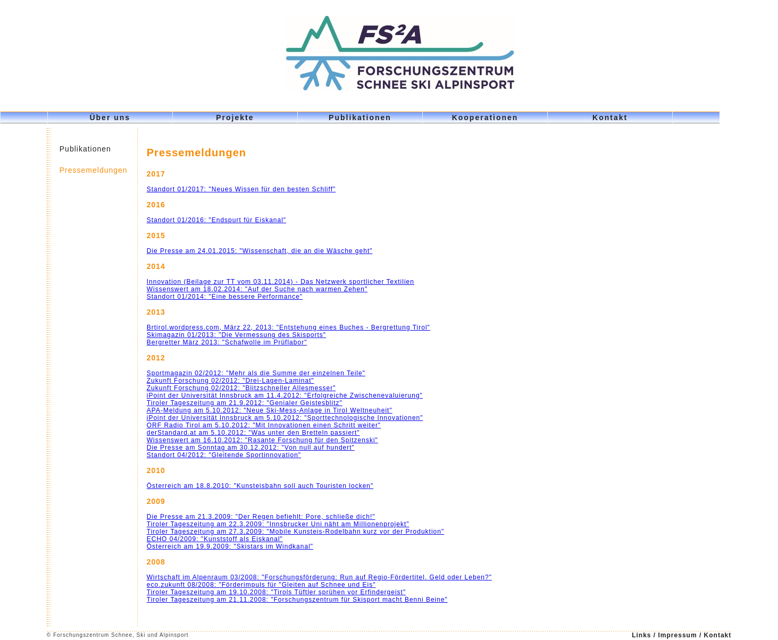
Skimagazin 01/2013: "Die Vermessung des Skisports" (236, 335)
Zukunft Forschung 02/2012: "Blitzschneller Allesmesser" (241, 388)
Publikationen (360, 117)
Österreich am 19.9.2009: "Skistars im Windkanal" (230, 546)
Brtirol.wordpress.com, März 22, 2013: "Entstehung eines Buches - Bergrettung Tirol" (288, 327)
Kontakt (610, 117)
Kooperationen (485, 117)
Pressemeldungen (94, 170)
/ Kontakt (715, 635)
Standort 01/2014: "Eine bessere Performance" (225, 296)
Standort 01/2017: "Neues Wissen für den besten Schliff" (241, 189)
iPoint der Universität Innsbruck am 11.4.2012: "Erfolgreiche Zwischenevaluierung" (285, 395)
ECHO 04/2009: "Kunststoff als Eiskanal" (215, 539)
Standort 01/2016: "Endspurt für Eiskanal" (216, 220)
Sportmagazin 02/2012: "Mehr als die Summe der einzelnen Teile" (256, 373)
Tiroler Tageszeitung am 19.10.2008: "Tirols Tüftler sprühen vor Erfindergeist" (276, 592)
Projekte (235, 117)
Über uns (109, 117)
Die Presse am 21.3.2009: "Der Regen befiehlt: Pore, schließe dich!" (261, 516)
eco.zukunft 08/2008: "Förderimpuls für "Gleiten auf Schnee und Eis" (261, 584)
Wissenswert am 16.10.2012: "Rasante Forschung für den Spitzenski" (262, 440)
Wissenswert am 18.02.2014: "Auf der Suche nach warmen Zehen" (257, 289)
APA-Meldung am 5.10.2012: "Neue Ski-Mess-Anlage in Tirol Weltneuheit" (269, 410)
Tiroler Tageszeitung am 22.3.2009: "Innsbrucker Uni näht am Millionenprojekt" (278, 524)
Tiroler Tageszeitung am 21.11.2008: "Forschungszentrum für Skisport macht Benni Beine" (297, 599)
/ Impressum (676, 635)
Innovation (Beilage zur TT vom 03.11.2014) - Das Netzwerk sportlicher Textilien (280, 281)
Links (643, 635)
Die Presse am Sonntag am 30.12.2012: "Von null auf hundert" (251, 447)
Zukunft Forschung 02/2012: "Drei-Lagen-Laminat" (230, 380)
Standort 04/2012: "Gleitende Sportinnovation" (224, 455)
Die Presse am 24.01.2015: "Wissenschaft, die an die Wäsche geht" (260, 251)
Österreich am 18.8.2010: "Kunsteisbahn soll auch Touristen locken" (260, 486)
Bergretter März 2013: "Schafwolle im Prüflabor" (227, 342)
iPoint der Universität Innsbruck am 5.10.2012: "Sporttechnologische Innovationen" (285, 418)
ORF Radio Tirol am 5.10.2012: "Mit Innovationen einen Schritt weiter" (264, 425)
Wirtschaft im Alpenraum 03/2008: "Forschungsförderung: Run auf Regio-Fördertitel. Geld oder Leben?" (319, 577)
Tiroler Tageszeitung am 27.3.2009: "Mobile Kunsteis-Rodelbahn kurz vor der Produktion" (295, 531)
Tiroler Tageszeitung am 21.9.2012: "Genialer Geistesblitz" (244, 403)
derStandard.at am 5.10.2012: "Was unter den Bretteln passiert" (253, 432)
